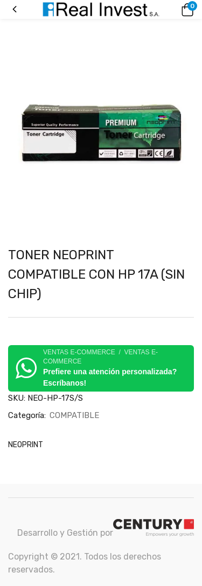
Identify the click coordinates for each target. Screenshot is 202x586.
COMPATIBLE (74, 415)
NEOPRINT (25, 444)
